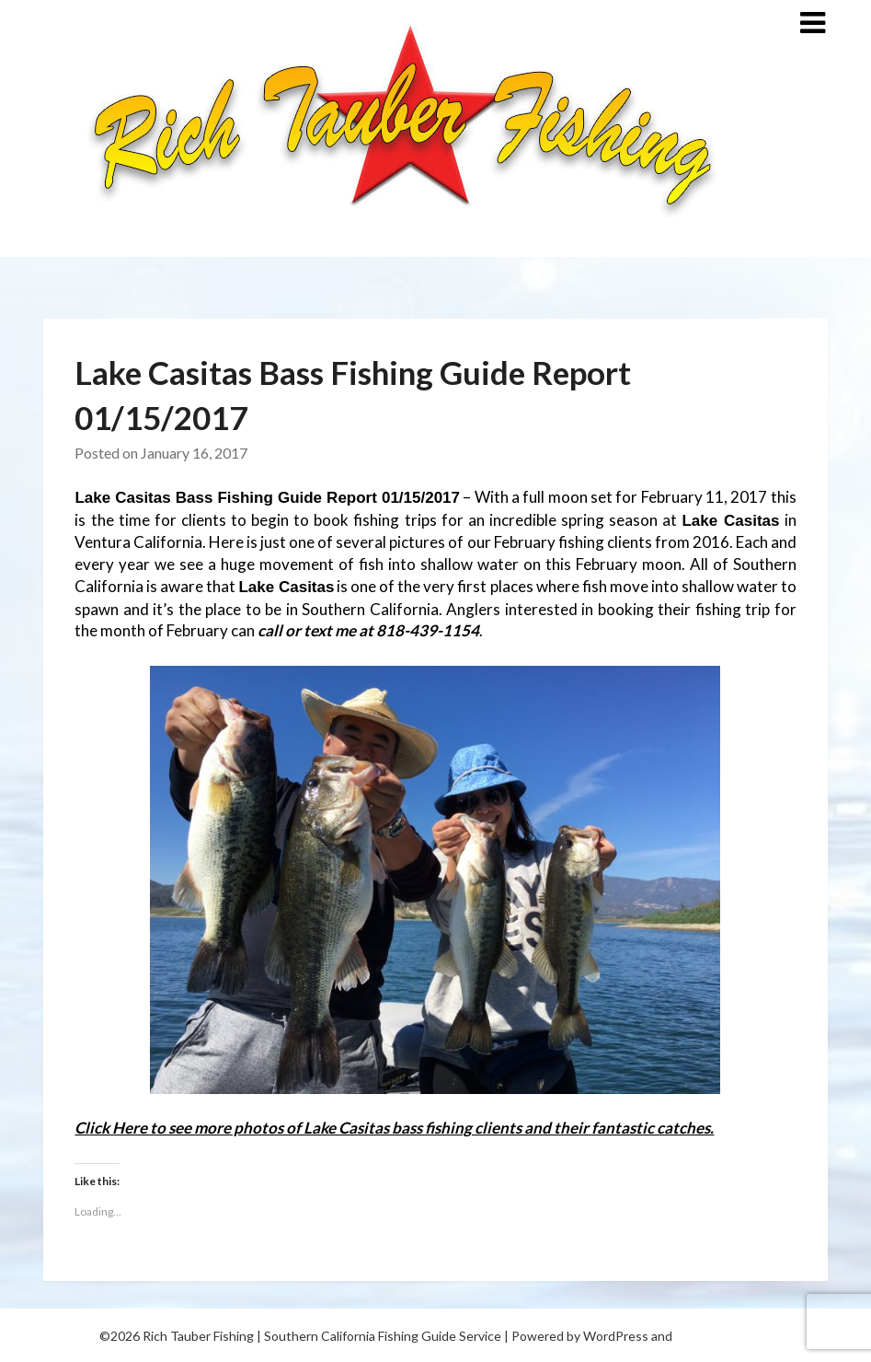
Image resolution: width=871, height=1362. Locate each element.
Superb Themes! (723, 1336)
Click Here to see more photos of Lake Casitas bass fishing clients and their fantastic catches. (394, 1127)
